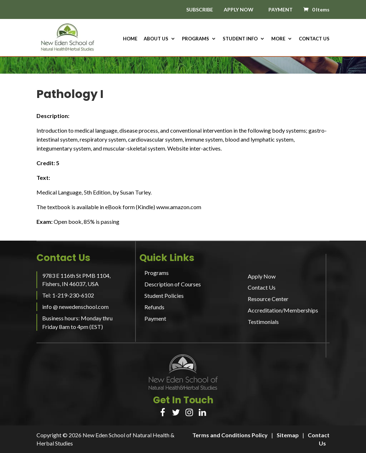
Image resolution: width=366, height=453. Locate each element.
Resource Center (268, 298)
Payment (155, 318)
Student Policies (164, 295)
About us (156, 38)
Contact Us (314, 38)
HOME (130, 38)
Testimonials (263, 321)
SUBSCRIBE (199, 10)
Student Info (240, 38)
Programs (195, 38)
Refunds (154, 307)
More (278, 38)
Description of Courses (172, 284)
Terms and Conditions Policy (230, 435)
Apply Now (262, 276)
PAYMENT (280, 9)
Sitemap (288, 435)
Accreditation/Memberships (283, 310)
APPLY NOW (238, 9)
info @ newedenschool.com (75, 306)
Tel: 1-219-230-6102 (68, 295)
